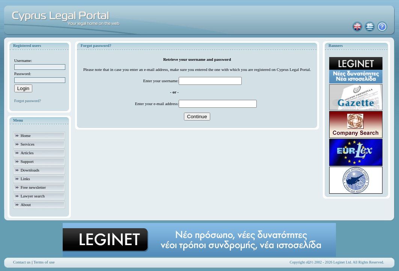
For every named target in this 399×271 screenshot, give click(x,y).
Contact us (22, 262)
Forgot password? (27, 101)
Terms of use (44, 262)
